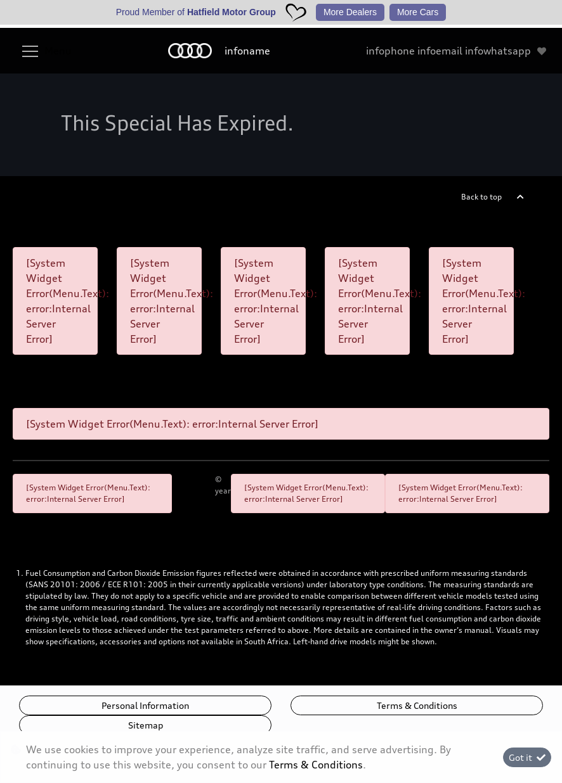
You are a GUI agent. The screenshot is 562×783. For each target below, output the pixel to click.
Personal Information (145, 705)
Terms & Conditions (417, 705)
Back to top (481, 196)
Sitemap (145, 725)
